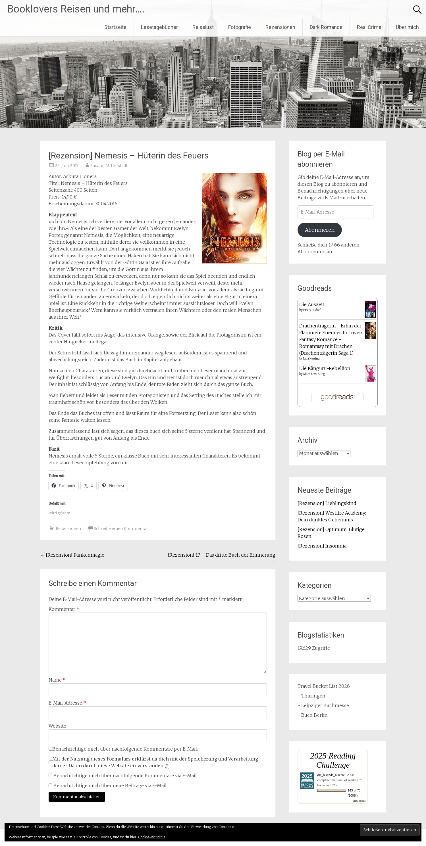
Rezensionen (280, 27)
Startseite (115, 27)
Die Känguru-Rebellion (324, 368)
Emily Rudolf (312, 310)
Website (57, 726)
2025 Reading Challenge (333, 760)
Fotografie (239, 27)
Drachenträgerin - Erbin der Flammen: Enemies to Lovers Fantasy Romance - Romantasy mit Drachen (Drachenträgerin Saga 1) (331, 339)
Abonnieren (319, 230)
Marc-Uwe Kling (314, 374)
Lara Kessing (311, 358)
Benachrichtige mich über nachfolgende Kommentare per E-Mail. (123, 749)
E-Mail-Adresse (67, 703)
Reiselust (203, 27)
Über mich (407, 27)
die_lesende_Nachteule (333, 775)
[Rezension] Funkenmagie (72, 555)
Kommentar (64, 609)
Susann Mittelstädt (109, 165)
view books (359, 800)
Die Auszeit (311, 304)
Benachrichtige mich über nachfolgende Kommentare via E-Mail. (125, 775)
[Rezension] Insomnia (322, 546)
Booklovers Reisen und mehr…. (76, 9)
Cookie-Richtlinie (151, 837)
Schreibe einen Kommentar (121, 528)
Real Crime (369, 27)
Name (57, 680)
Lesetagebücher (159, 27)
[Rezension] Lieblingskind (327, 503)
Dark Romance (326, 27)
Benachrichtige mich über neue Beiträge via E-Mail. (110, 785)
